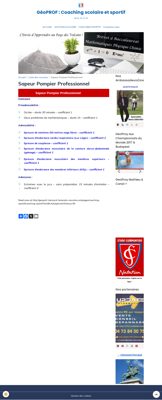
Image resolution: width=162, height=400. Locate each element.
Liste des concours (38, 77)
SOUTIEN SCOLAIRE (65, 27)
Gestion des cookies (81, 396)
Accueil (22, 77)
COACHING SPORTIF (90, 27)
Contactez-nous (111, 27)
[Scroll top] (156, 394)
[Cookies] (6, 394)
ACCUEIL (47, 27)
